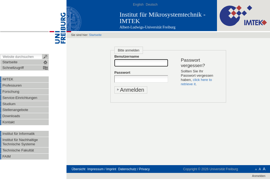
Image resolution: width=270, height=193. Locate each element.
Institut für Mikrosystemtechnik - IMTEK (162, 17)
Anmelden (258, 175)
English (138, 4)
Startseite (95, 34)
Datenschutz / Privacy (134, 169)
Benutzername (126, 56)
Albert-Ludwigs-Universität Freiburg (148, 27)
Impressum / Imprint (101, 169)
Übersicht (78, 169)
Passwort (122, 72)
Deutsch (151, 4)
